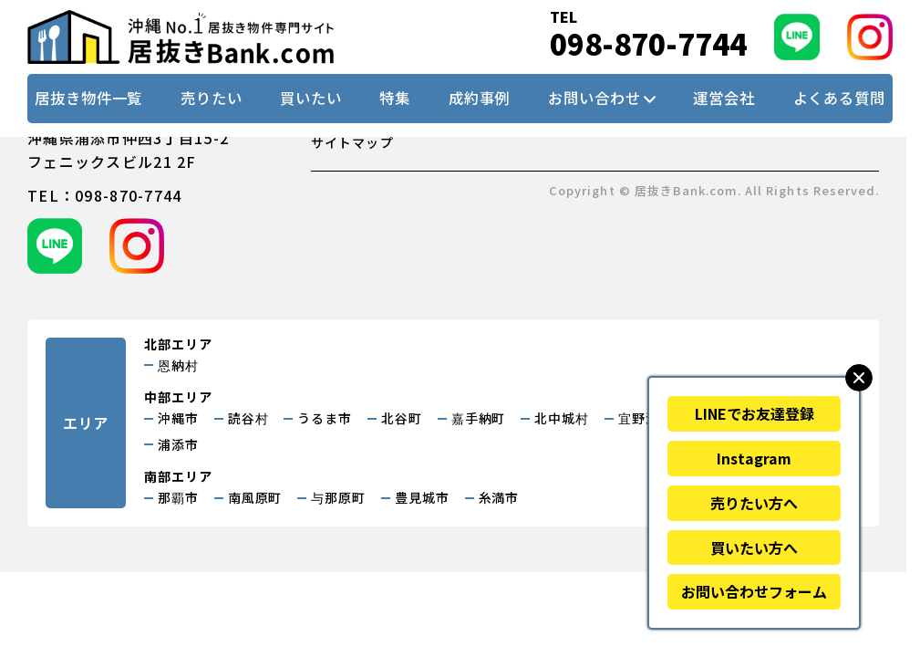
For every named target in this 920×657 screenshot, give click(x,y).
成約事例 (480, 98)
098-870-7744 (648, 43)
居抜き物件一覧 (88, 98)
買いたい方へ (754, 547)
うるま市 (324, 418)
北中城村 (561, 418)
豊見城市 (422, 497)
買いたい (311, 98)
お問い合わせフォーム (754, 591)
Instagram (754, 458)
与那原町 (338, 497)
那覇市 (178, 497)
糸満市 (499, 497)
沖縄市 (178, 418)
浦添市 (178, 444)
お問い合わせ (594, 98)
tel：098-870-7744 (104, 195)
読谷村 (248, 418)
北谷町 (401, 418)
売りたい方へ (754, 503)
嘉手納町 (478, 418)
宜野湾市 (645, 418)
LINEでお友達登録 (754, 413)
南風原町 (255, 497)
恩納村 (178, 365)
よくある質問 (839, 98)
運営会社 (724, 98)
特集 (394, 98)
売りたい (212, 98)
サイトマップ (352, 142)
